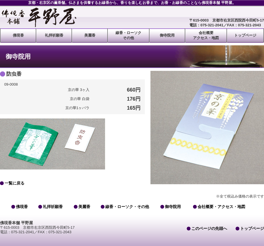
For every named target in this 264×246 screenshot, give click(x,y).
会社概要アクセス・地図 (206, 35)
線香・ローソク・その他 (127, 206)
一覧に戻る (14, 183)
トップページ (245, 35)
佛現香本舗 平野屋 (38, 17)
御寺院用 (167, 35)
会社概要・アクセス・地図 (221, 206)
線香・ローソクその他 (128, 35)
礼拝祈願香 (54, 35)
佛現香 (18, 35)
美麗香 (89, 35)
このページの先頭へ (209, 228)
